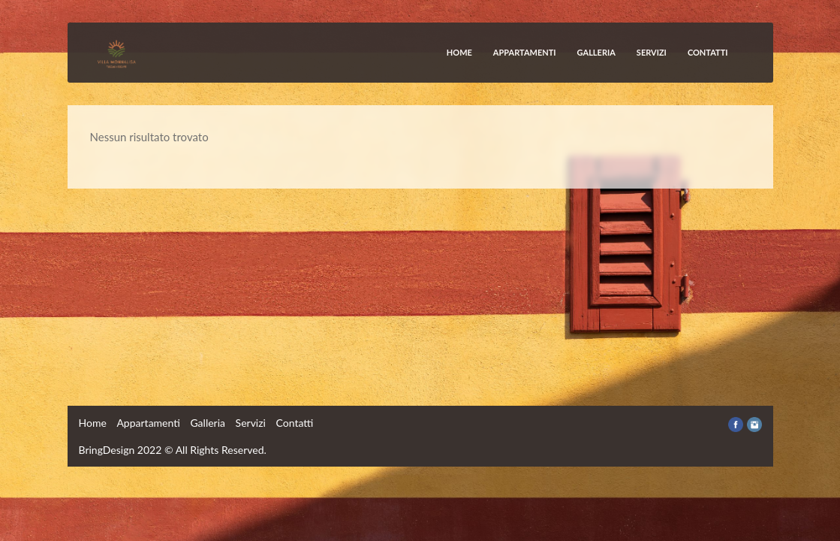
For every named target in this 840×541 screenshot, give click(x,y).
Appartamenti (524, 52)
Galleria (596, 52)
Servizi (652, 52)
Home (459, 52)
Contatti (708, 52)
